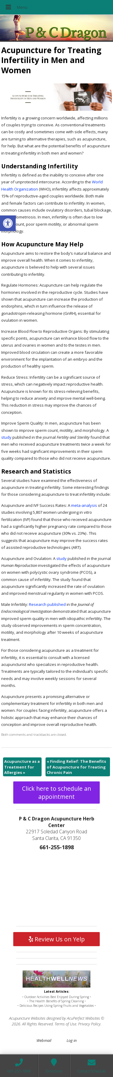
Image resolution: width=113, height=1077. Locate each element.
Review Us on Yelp (57, 939)
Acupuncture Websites (27, 1018)
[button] (8, 223)
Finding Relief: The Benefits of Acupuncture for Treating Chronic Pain (76, 767)
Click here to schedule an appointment (56, 792)
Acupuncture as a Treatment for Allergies (22, 767)
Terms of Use (65, 1024)
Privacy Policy (89, 1024)
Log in (72, 1040)
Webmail (43, 1040)
